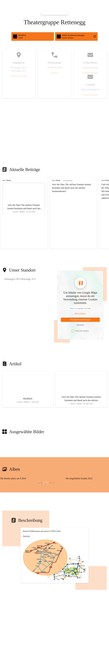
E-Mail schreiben (90, 73)
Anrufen (54, 73)
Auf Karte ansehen (18, 76)
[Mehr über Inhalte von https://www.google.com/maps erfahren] (80, 314)
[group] (54, 213)
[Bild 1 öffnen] (27, 481)
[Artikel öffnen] (27, 389)
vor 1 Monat (7, 180)
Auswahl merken (80, 331)
